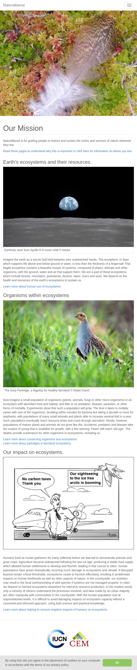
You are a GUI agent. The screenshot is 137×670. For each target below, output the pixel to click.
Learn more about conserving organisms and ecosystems (40, 439)
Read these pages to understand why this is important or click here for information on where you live (67, 151)
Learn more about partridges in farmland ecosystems (37, 443)
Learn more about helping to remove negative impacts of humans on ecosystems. (55, 609)
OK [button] (117, 662)
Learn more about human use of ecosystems (32, 286)
